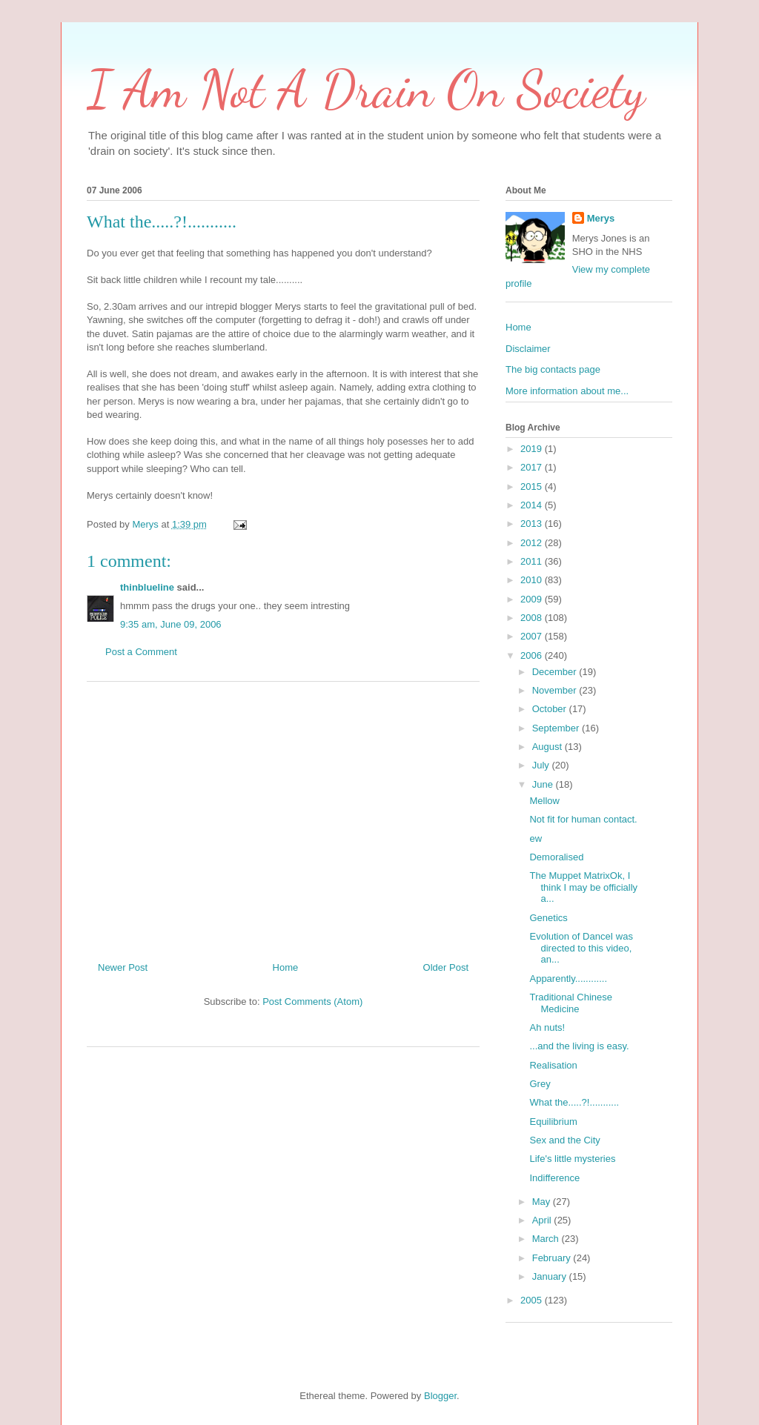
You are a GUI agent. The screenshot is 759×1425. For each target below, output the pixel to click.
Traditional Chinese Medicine (570, 1002)
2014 (532, 505)
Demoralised (556, 857)
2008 (532, 617)
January (550, 1276)
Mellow (544, 800)
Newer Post (123, 967)
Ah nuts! (547, 1027)
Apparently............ (568, 978)
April (543, 1220)
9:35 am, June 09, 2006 (171, 624)
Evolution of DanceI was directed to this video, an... (580, 948)
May (542, 1201)
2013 (532, 523)
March (547, 1238)
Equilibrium (553, 1121)
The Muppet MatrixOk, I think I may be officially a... (583, 887)
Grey (539, 1083)
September (557, 728)
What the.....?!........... (574, 1102)
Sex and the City (564, 1140)
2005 (532, 1300)
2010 (532, 579)
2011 (532, 561)
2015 (532, 486)
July (542, 765)
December (556, 671)
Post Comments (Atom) (312, 1001)
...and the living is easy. (579, 1046)
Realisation (553, 1065)
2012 (532, 542)
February (553, 1257)
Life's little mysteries (572, 1158)
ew (535, 838)
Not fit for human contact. (583, 819)
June (544, 784)
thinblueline (147, 587)
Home (286, 967)
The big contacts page (553, 369)
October (550, 708)
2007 (532, 636)
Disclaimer (528, 348)
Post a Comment (141, 651)
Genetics (548, 917)
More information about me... (567, 390)
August (548, 746)
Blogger (440, 1395)
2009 (532, 599)
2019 (532, 448)
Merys (601, 218)
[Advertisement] (283, 816)
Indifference (554, 1177)
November (556, 690)
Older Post (445, 967)
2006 (532, 655)
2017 (532, 467)
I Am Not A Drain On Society (366, 90)
